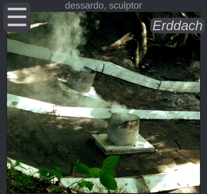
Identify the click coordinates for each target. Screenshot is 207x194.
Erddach (178, 25)
